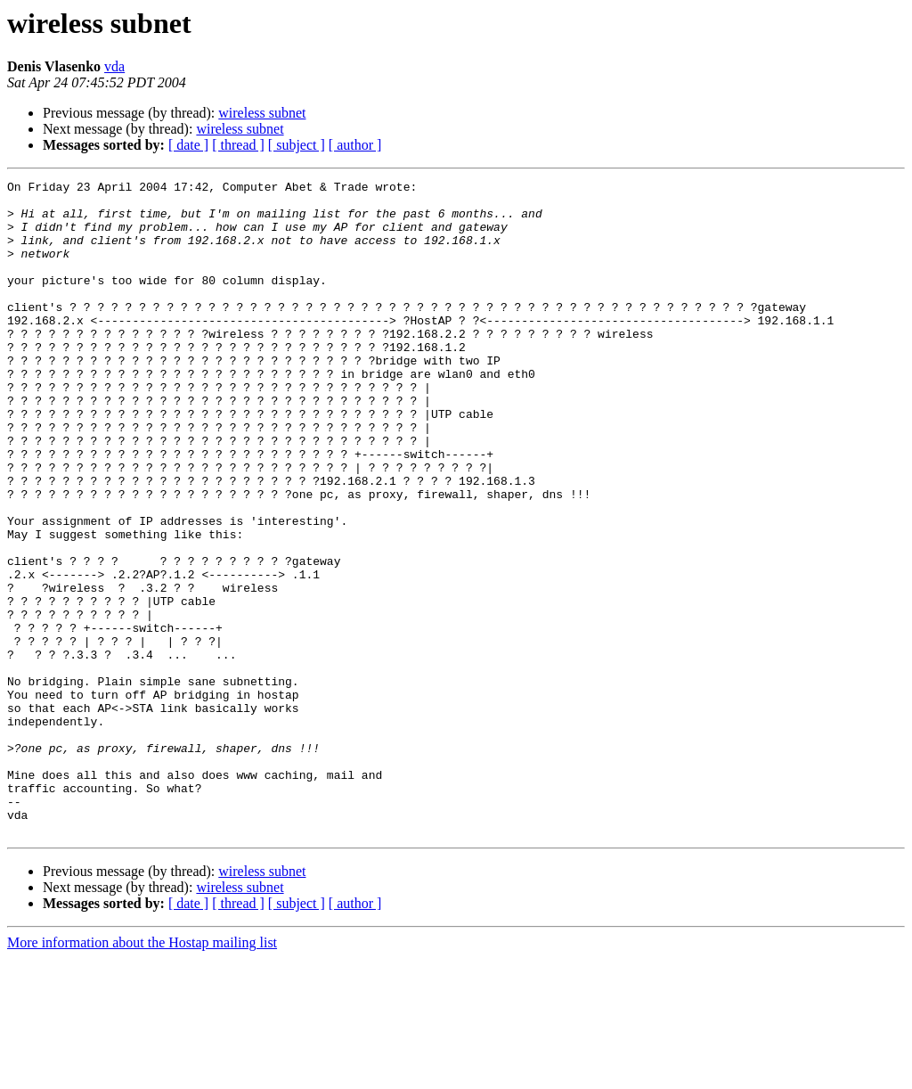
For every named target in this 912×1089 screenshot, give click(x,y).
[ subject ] (296, 144)
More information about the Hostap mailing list (142, 1073)
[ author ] (355, 144)
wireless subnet (261, 112)
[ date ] (188, 144)
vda (114, 66)
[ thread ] (238, 144)
